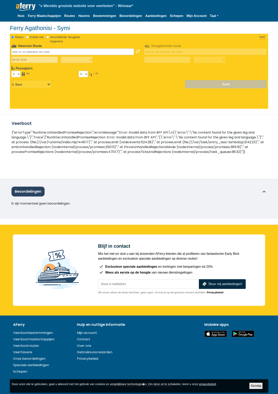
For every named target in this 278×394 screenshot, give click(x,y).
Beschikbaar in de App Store (215, 333)
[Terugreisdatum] (167, 59)
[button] (214, 16)
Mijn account (87, 332)
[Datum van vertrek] (34, 59)
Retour (19, 37)
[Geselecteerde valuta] (31, 84)
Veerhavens (22, 352)
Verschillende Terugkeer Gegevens (65, 39)
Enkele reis (37, 37)
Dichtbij (256, 386)
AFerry (19, 324)
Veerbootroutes (26, 345)
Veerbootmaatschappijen (33, 339)
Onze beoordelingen (29, 358)
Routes (69, 16)
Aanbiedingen (156, 16)
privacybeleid (207, 384)
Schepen (176, 16)
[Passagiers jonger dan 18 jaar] (83, 74)
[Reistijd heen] (77, 59)
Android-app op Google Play (243, 333)
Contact (83, 339)
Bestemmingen (104, 16)
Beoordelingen (130, 16)
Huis (21, 16)
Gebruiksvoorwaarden (94, 352)
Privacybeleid (215, 292)
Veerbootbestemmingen (33, 332)
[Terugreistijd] (209, 59)
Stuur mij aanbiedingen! (222, 284)
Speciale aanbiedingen (31, 365)
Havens (84, 16)
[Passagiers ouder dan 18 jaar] (16, 74)
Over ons (84, 345)
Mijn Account (197, 16)
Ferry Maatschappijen (44, 16)
